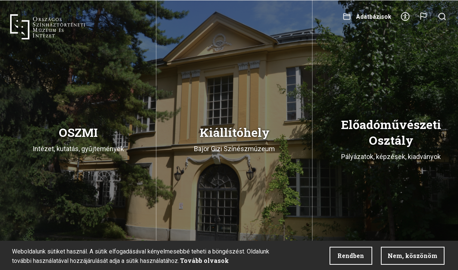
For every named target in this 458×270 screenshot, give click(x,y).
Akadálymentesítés (405, 19)
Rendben (350, 256)
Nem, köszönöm (412, 256)
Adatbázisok (373, 16)
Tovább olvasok (204, 260)
